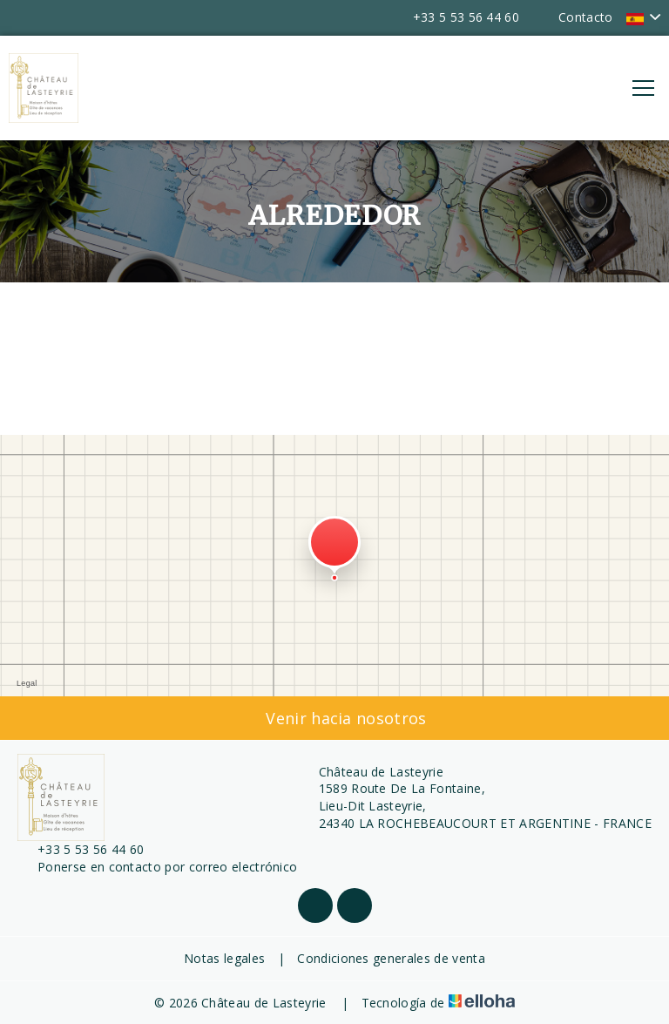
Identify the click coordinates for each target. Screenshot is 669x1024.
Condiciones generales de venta (391, 958)
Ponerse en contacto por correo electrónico (157, 866)
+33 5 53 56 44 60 (80, 849)
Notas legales (224, 958)
